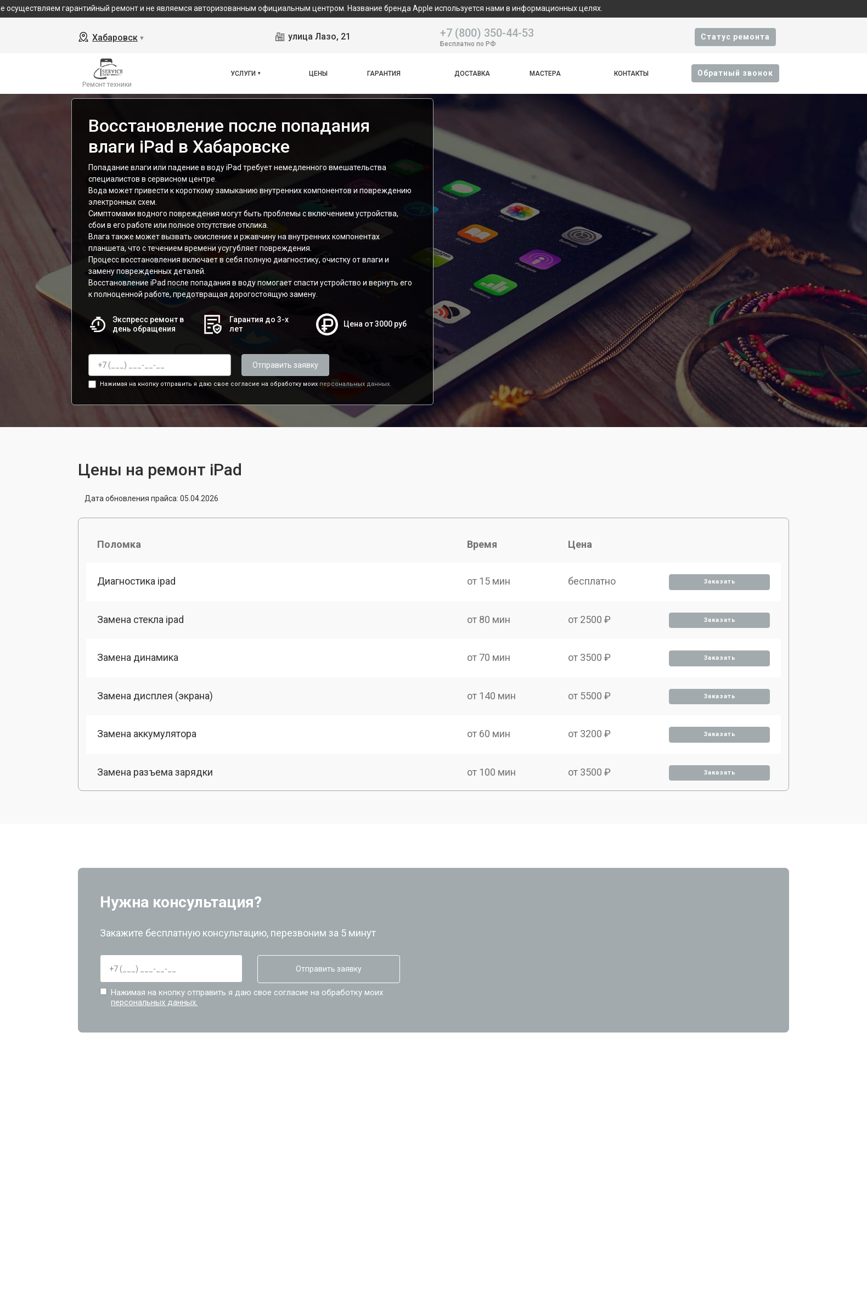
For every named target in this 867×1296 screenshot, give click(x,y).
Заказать (719, 581)
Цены (318, 73)
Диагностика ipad (136, 581)
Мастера (545, 73)
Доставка (472, 73)
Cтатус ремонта (735, 36)
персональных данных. (355, 384)
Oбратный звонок (735, 73)
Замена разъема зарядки (155, 772)
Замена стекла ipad (140, 619)
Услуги (243, 73)
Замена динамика (137, 657)
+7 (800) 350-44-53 (487, 32)
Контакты (631, 73)
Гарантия (384, 73)
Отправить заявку (285, 365)
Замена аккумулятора (146, 733)
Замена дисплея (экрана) (155, 696)
